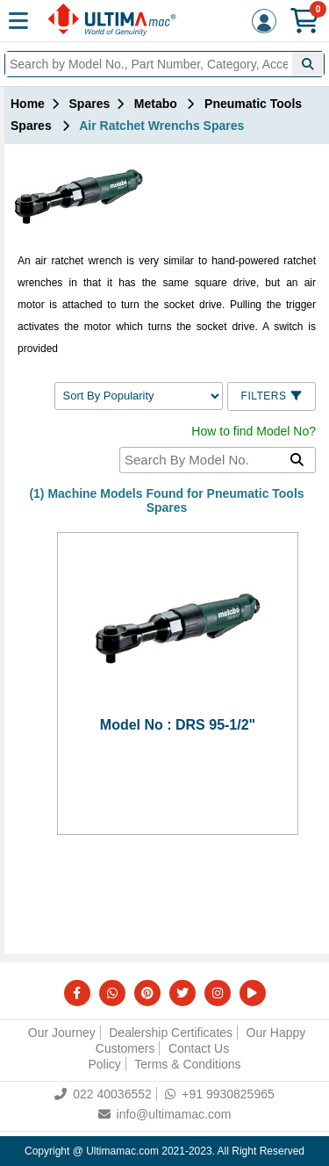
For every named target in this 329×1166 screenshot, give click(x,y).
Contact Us (198, 1048)
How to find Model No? (253, 431)
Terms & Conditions (187, 1064)
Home (28, 104)
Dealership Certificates (170, 1033)
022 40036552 (103, 1094)
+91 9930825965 (220, 1094)
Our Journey (62, 1033)
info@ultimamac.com (165, 1114)
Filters (271, 396)
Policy (104, 1064)
